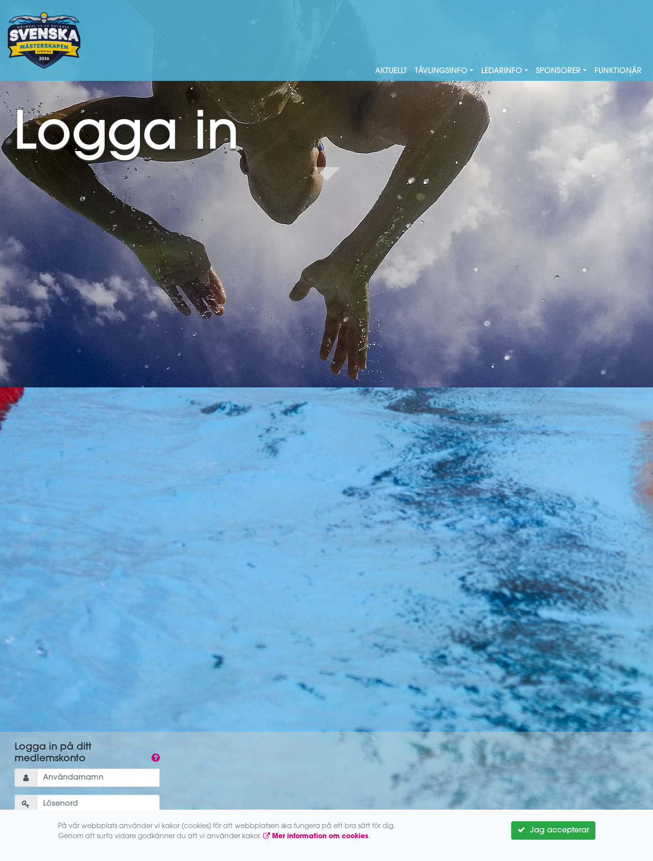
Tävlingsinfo (441, 71)
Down (326, 175)
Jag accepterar (553, 830)
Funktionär (618, 71)
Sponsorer (558, 71)
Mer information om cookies (315, 836)
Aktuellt (391, 71)
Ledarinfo (501, 71)
